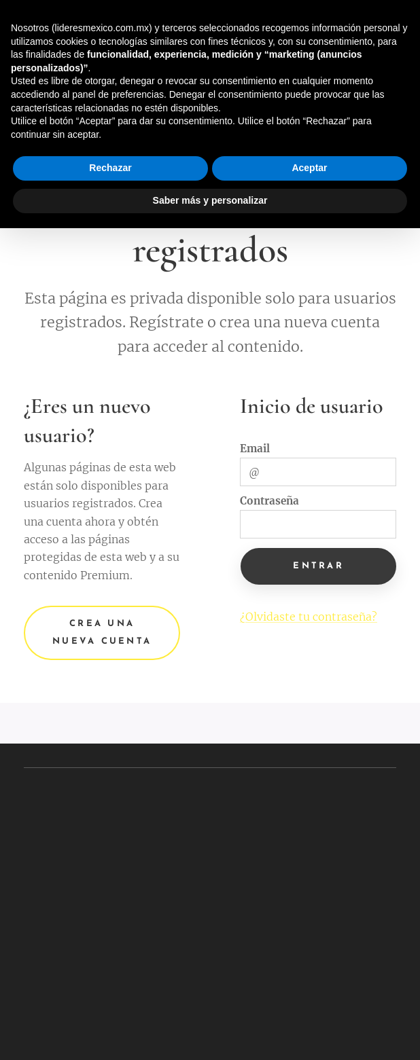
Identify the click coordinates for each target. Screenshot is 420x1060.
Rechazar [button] (110, 167)
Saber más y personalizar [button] (210, 200)
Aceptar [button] (309, 167)
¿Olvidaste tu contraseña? (308, 617)
